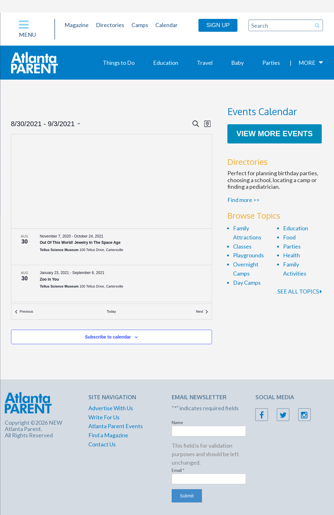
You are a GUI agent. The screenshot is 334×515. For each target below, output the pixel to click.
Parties (271, 62)
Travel (205, 62)
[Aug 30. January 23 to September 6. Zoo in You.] (111, 283)
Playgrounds (248, 255)
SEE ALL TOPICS (299, 291)
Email (178, 470)
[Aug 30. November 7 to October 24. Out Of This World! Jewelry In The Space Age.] (111, 247)
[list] (111, 266)
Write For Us (104, 417)
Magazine (76, 24)
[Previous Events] (24, 311)
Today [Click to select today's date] (111, 311)
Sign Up (218, 25)
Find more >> (243, 199)
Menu (27, 28)
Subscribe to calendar (108, 336)
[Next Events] (202, 311)
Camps (139, 24)
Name (177, 422)
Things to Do (119, 62)
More (306, 62)
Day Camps (247, 282)
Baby (237, 62)
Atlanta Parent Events (115, 426)
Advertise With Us (110, 408)
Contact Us (102, 444)
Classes (242, 246)
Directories (110, 24)
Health (291, 255)
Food (289, 237)
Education (165, 62)
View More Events (275, 133)
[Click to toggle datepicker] (45, 124)
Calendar (166, 24)
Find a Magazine (108, 435)
